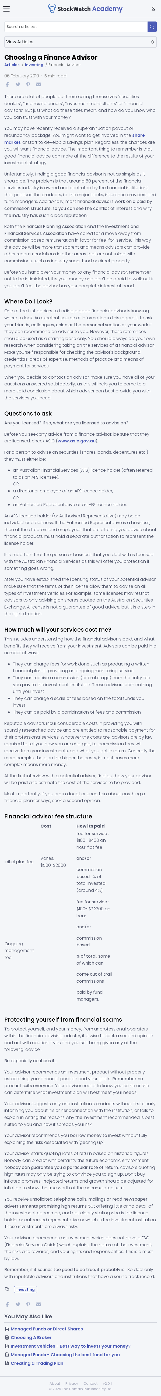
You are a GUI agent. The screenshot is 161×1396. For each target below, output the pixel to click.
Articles (12, 64)
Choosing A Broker (31, 1337)
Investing (34, 64)
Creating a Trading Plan (37, 1363)
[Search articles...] (76, 27)
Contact (90, 1383)
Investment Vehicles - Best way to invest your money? (71, 1346)
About (55, 1383)
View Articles (80, 42)
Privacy (71, 1383)
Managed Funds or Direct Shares (47, 1329)
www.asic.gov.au (77, 441)
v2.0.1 (107, 1383)
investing (25, 1289)
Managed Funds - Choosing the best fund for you (65, 1355)
